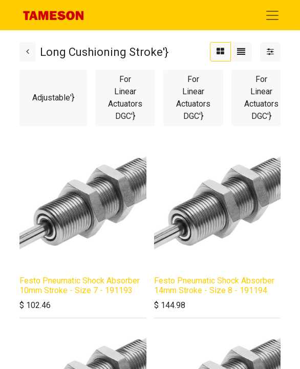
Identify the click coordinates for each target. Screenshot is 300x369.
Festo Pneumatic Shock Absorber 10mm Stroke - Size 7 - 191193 (79, 285)
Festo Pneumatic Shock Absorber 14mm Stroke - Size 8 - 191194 (214, 285)
